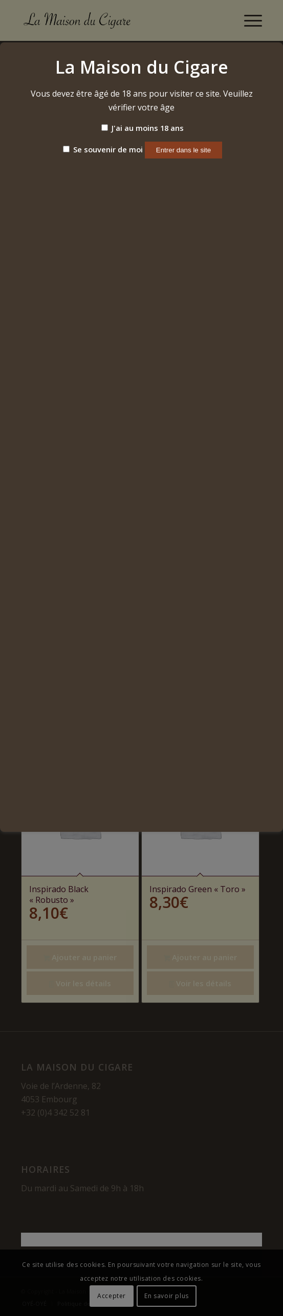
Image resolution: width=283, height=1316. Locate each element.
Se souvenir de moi (103, 149)
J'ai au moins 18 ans (142, 128)
